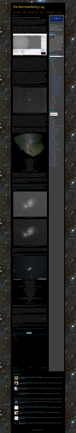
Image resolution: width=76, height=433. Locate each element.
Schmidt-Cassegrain (40, 334)
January (53, 103)
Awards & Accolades (50, 12)
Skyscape (52, 152)
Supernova (52, 159)
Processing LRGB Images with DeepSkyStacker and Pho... (56, 77)
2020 (52, 63)
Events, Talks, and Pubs (33, 12)
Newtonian (52, 139)
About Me (59, 12)
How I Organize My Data (23, 387)
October (53, 70)
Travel (52, 162)
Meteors (52, 135)
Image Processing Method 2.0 (24, 392)
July (52, 74)
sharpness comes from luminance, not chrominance (20, 187)
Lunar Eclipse (53, 134)
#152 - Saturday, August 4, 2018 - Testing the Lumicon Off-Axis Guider (31, 411)
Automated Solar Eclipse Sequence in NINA (26, 416)
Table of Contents (16, 12)
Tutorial (52, 163)
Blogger (42, 429)
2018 (52, 66)
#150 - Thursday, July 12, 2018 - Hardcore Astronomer (56, 83)
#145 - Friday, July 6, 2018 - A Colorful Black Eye (56, 94)
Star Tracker (53, 157)
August (53, 73)
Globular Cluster (53, 130)
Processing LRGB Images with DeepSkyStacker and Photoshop (30, 376)
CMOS (16, 334)
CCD (51, 122)
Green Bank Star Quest (39, 316)
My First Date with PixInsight (56, 78)
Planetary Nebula (54, 144)
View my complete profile (54, 52)
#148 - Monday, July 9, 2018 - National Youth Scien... (56, 87)
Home (30, 367)
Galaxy (28, 334)
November (54, 69)
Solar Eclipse (53, 154)
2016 (52, 107)
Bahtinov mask (31, 85)
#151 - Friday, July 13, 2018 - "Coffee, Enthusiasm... (56, 80)
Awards (52, 119)
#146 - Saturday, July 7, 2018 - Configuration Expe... (56, 92)
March (53, 100)
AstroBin (26, 306)
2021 (52, 62)
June (52, 96)
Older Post (44, 367)
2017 (52, 105)
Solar (51, 153)
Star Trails (52, 158)
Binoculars (52, 120)
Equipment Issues (54, 128)
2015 (52, 108)
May (52, 98)
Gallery (24, 12)
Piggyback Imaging (54, 143)
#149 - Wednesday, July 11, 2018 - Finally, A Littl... (57, 85)
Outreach (31, 334)
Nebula (52, 138)
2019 (52, 65)
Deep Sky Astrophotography (22, 334)
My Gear (42, 12)
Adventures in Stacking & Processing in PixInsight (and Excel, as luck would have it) (33, 406)
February (53, 102)
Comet (52, 124)
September (54, 72)
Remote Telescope (54, 148)
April (53, 99)
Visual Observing (53, 164)
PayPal (58, 27)
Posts (51, 113)
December (53, 67)
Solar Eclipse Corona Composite (24, 400)
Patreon (60, 26)
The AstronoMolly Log (28, 7)
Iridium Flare (53, 132)
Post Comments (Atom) (20, 370)
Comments (52, 115)
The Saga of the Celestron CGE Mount (25, 381)
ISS (51, 133)
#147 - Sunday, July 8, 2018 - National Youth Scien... (56, 90)
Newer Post (15, 367)
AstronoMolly (57, 34)
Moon (52, 137)
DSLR (52, 127)
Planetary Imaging (22, 421)
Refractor (35, 334)
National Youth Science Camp (29, 19)
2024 (52, 60)
